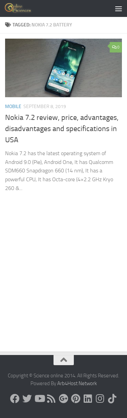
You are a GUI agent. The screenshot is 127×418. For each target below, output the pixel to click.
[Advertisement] (63, 284)
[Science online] (15, 398)
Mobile (13, 106)
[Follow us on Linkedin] (88, 398)
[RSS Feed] (51, 398)
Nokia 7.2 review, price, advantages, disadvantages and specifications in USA (62, 128)
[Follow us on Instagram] (100, 398)
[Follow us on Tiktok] (112, 398)
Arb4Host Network (77, 383)
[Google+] (63, 398)
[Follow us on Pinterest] (76, 398)
